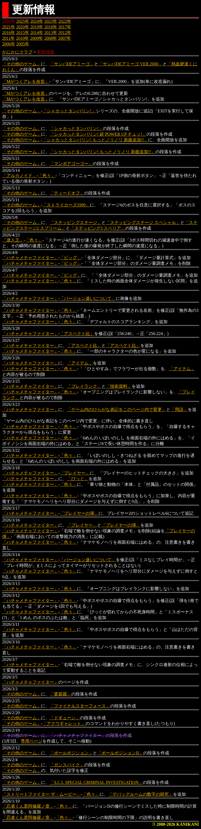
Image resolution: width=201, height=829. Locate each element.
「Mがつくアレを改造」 (25, 81)
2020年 (22, 27)
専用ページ (31, 741)
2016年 (8, 32)
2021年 (8, 27)
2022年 (64, 21)
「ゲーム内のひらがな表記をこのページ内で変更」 (116, 409)
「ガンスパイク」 (67, 765)
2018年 (50, 27)
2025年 (22, 21)
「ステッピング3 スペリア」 (97, 228)
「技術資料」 (119, 386)
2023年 (50, 21)
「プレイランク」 (84, 386)
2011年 (8, 38)
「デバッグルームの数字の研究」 (140, 794)
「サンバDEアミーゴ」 (72, 64)
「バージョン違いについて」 (88, 298)
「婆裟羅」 (60, 694)
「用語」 (179, 409)
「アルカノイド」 (19, 175)
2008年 (50, 38)
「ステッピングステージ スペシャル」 (143, 222)
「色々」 (46, 175)
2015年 (22, 32)
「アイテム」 (80, 363)
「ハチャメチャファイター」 (30, 257)
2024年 (36, 21)
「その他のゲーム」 (21, 64)
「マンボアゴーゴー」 (71, 163)
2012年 (64, 32)
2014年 (36, 32)
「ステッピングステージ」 (75, 222)
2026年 (8, 21)
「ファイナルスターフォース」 (80, 706)
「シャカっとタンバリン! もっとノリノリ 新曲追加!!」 (95, 140)
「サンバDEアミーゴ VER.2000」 (130, 64)
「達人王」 (13, 240)
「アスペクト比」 (77, 333)
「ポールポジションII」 (120, 753)
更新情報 (45, 52)
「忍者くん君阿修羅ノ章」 (28, 806)
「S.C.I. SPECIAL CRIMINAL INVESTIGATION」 (96, 782)
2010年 (22, 38)
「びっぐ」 (77, 478)
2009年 (36, 38)
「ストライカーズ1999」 (66, 205)
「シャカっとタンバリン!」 (69, 111)
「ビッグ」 (70, 257)
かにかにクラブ (17, 52)
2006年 (8, 44)
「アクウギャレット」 (64, 723)
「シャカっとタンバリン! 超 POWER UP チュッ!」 (98, 134)
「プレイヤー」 (75, 473)
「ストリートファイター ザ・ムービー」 (41, 794)
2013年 (50, 32)
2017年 (64, 27)
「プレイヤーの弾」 (79, 513)
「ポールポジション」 (71, 753)
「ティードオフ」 (67, 193)
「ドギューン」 (65, 718)
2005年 (22, 44)
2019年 (36, 27)
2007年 (64, 38)
